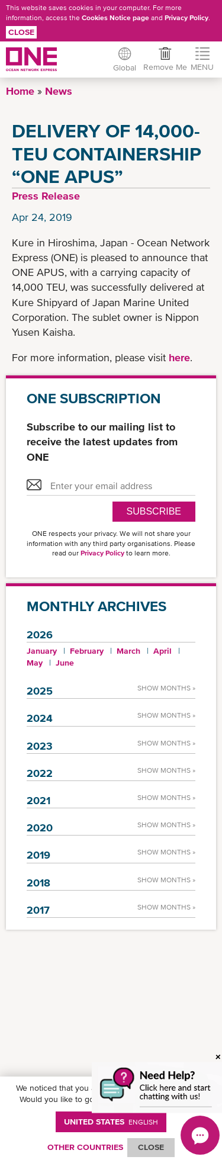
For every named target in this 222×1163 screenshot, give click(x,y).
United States (111, 1121)
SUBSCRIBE (154, 511)
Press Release (46, 195)
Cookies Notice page (115, 18)
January (42, 651)
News (58, 91)
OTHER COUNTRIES (85, 1147)
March (128, 651)
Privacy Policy (186, 18)
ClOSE (151, 1147)
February (87, 651)
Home (20, 91)
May (35, 662)
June (65, 662)
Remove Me (165, 67)
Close (21, 32)
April (162, 651)
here (179, 357)
